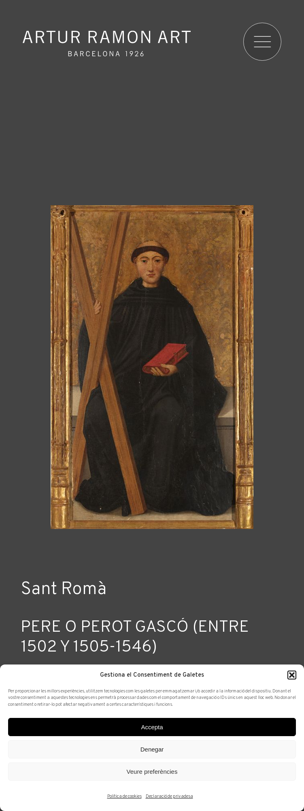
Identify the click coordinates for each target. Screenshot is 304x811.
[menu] (263, 42)
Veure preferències (152, 771)
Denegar (152, 749)
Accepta (152, 727)
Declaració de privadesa (169, 796)
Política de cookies (124, 796)
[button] (292, 675)
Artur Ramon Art (107, 43)
